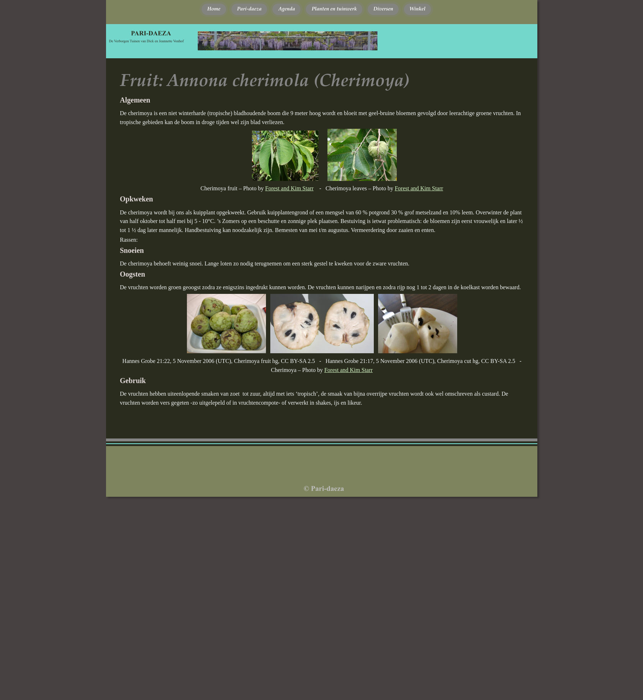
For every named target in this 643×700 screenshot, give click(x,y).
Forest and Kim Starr (289, 188)
